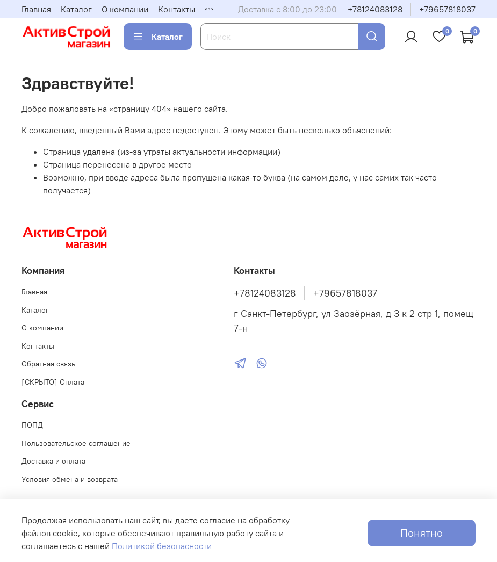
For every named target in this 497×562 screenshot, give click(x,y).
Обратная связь (48, 364)
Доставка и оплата (53, 461)
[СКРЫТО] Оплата (52, 382)
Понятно (421, 532)
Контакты (176, 9)
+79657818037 (447, 9)
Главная (36, 9)
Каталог (76, 9)
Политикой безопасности (162, 546)
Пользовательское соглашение (76, 443)
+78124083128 (375, 9)
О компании (125, 9)
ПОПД (32, 425)
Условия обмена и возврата (69, 479)
